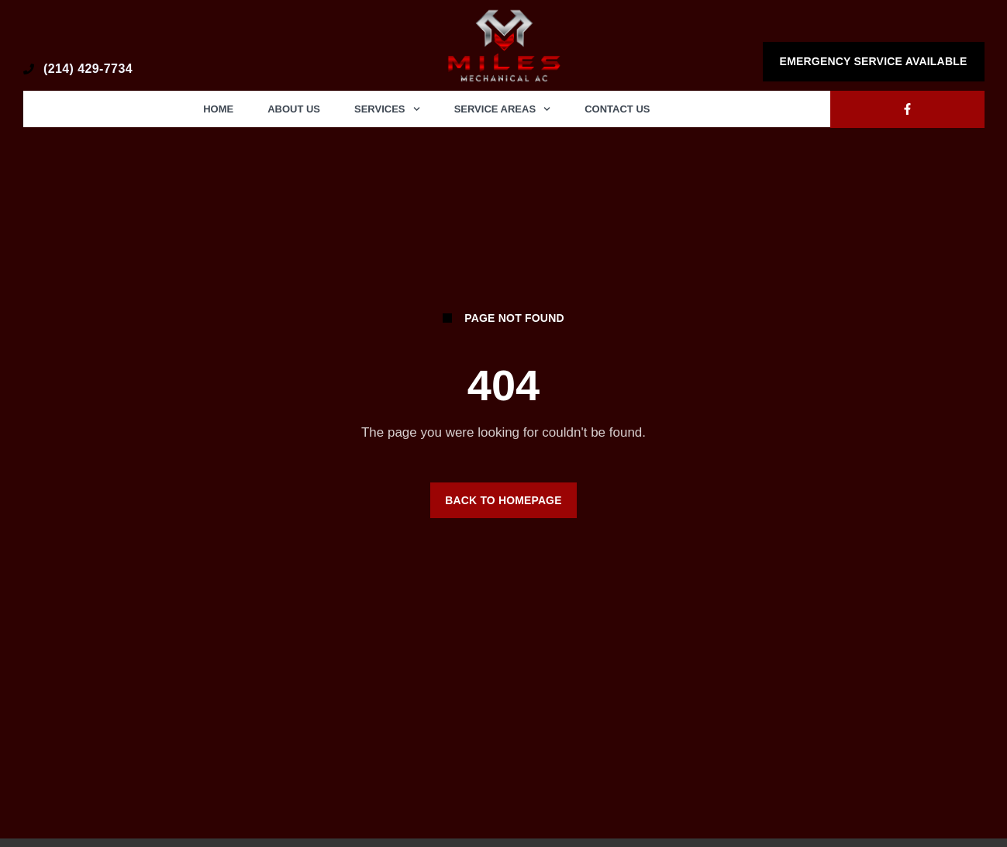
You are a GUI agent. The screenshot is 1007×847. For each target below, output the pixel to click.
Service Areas (502, 109)
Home (218, 109)
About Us (293, 109)
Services (387, 109)
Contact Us (617, 109)
